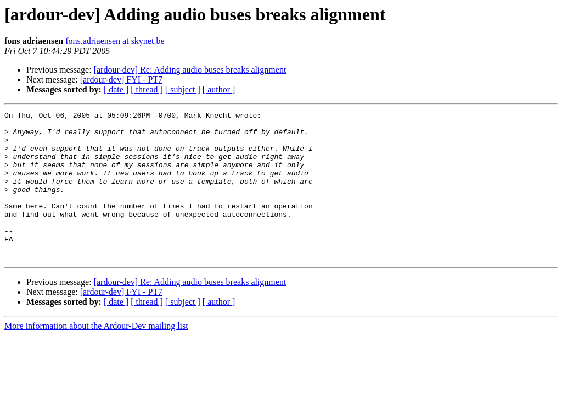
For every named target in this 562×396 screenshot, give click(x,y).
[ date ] (116, 89)
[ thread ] (147, 89)
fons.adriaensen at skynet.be (114, 41)
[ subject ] (182, 89)
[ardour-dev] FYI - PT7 (121, 79)
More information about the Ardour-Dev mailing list (96, 355)
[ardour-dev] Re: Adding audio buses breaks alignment (190, 69)
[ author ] (219, 89)
